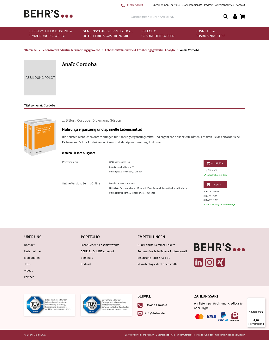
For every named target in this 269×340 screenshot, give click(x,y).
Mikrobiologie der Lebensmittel (158, 264)
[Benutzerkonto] (235, 16)
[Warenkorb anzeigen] (242, 16)
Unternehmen (160, 5)
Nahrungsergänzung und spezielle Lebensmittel (102, 129)
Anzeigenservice (224, 5)
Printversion (70, 162)
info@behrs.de (155, 313)
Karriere (175, 5)
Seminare (87, 258)
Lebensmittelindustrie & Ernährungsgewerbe (50, 33)
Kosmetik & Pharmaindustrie (210, 33)
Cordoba (84, 120)
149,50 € (215, 163)
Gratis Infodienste (192, 5)
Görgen (115, 120)
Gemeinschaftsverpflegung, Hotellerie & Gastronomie (107, 33)
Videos (28, 270)
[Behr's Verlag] (48, 13)
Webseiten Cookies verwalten (230, 334)
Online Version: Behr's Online (81, 183)
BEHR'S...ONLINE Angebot (97, 251)
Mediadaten (32, 258)
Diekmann (100, 120)
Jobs (27, 264)
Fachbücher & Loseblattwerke (100, 245)
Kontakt (240, 5)
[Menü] (262, 300)
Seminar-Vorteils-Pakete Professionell (162, 251)
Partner (29, 277)
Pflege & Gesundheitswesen (157, 33)
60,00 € (214, 184)
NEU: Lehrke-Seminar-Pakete (156, 245)
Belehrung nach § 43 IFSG (154, 258)
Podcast (208, 5)
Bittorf (70, 120)
